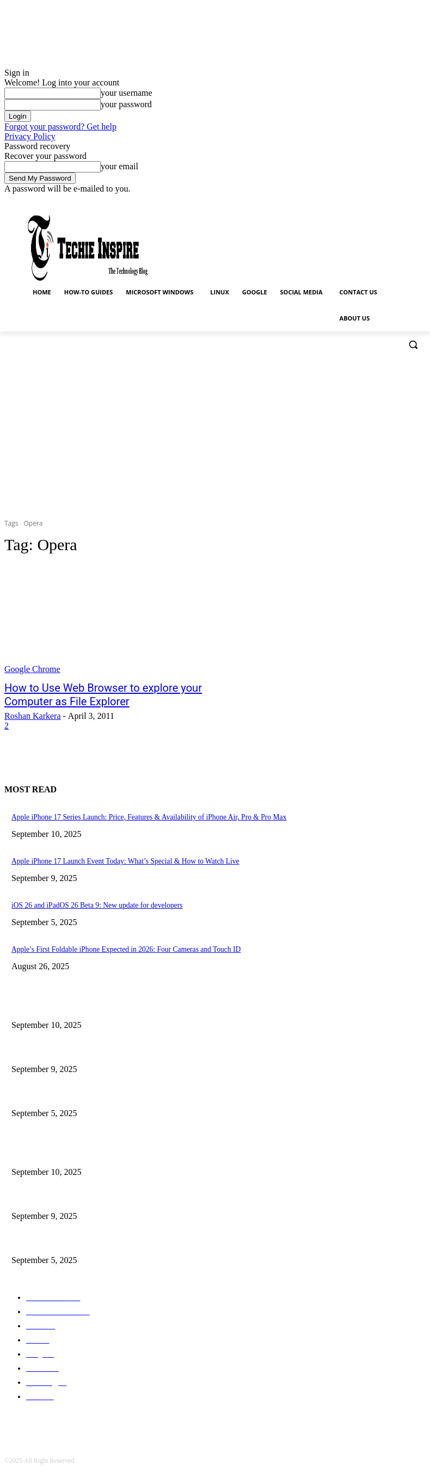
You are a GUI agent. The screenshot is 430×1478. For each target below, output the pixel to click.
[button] (413, 345)
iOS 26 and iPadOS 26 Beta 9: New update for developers (87, 1087)
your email (119, 166)
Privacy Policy (30, 136)
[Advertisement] (215, 434)
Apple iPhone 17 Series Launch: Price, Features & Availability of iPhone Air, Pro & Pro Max (133, 1001)
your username (126, 92)
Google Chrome (32, 669)
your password (126, 104)
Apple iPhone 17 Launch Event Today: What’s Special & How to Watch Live (112, 1044)
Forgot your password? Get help (60, 126)
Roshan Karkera (32, 713)
